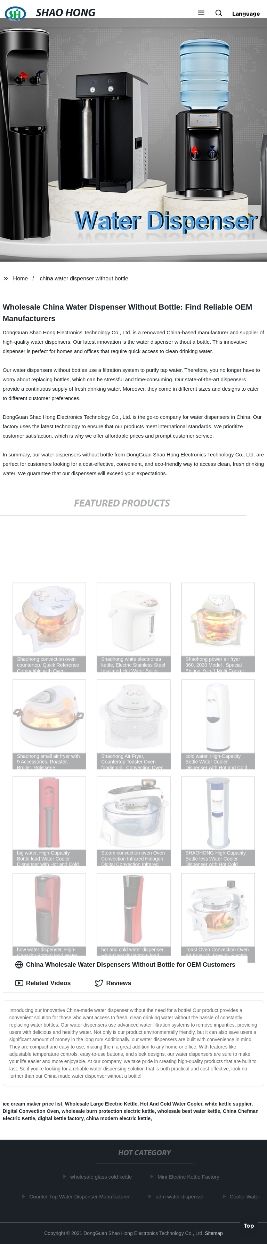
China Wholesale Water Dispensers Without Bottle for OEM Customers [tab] (125, 964)
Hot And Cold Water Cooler (171, 1104)
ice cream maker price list (32, 1104)
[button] (201, 13)
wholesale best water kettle (188, 1111)
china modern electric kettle (118, 1118)
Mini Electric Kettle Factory (189, 1177)
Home (20, 278)
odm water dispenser (180, 1196)
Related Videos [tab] (43, 983)
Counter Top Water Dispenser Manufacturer (80, 1196)
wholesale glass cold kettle (102, 1177)
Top (249, 1225)
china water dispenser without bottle (84, 278)
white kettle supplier (228, 1104)
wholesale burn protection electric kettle (108, 1111)
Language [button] (246, 13)
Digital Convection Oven (31, 1111)
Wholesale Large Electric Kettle (101, 1104)
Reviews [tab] (113, 983)
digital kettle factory (60, 1118)
